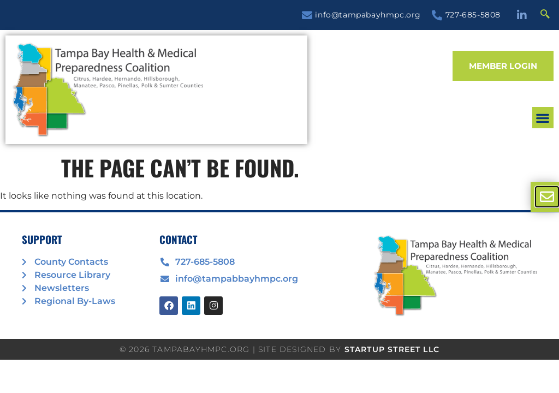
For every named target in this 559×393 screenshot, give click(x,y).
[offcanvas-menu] (547, 196)
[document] (279, 196)
